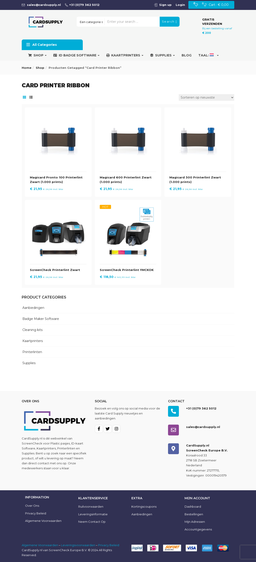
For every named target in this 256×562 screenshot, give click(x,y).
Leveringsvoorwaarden (78, 545)
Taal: (208, 55)
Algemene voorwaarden (43, 521)
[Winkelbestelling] (206, 97)
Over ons (32, 505)
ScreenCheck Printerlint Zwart (55, 270)
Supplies (162, 55)
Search (169, 22)
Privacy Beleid (35, 513)
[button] (217, 5)
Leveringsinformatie (93, 514)
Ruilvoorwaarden (90, 506)
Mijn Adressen (195, 521)
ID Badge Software (76, 55)
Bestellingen (194, 514)
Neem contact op (92, 521)
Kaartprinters (124, 55)
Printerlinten (32, 352)
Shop (37, 55)
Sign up (165, 5)
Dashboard (193, 506)
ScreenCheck (32, 443)
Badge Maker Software (40, 319)
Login (180, 5)
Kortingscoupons (143, 506)
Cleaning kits (32, 330)
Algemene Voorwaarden (40, 545)
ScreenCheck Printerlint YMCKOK (127, 270)
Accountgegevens (198, 529)
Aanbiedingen (33, 308)
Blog (187, 55)
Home (26, 67)
